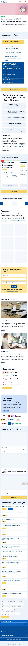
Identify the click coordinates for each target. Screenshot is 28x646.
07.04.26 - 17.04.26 (8, 172)
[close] (27, 483)
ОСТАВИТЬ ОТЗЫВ (7, 387)
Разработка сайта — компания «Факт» (14, 644)
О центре (3, 628)
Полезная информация (6, 631)
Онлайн (14, 176)
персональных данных (12, 291)
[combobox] (4, 282)
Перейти (10, 185)
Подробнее (3, 330)
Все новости (14, 497)
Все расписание (14, 191)
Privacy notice (24, 483)
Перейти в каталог (14, 89)
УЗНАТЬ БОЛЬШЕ (5, 150)
